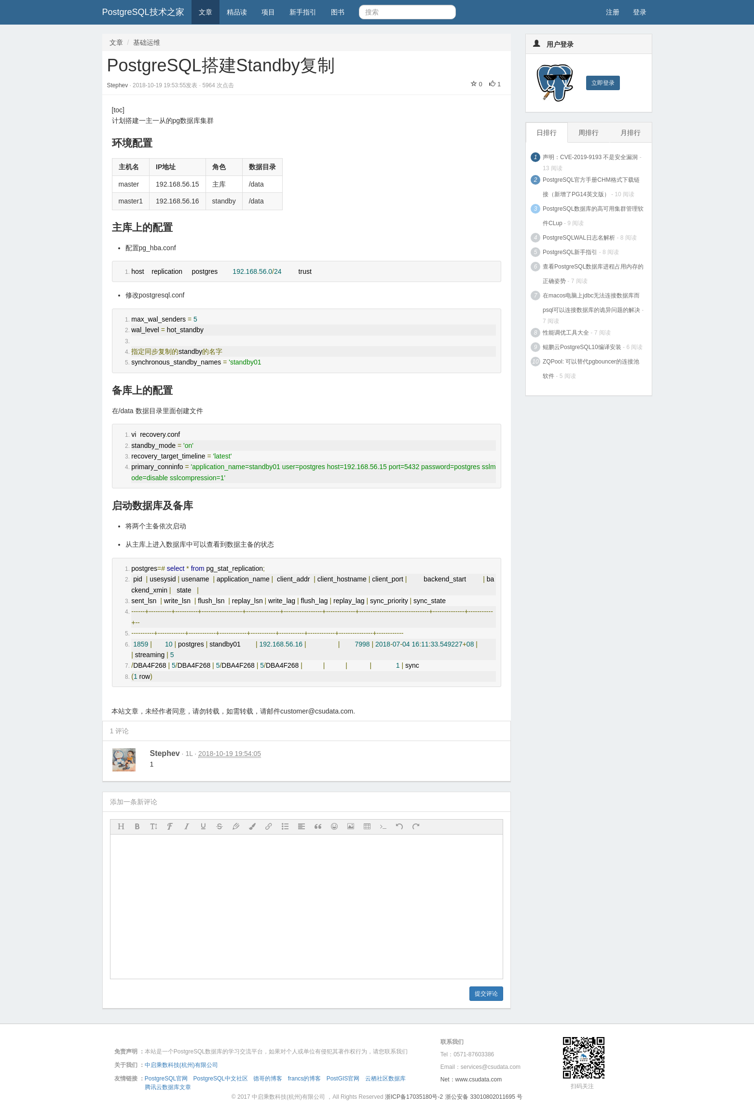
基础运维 (146, 42)
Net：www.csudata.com (471, 1079)
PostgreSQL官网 (166, 1078)
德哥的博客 (267, 1078)
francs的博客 (304, 1078)
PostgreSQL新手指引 (570, 252)
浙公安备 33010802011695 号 (483, 1096)
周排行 (588, 132)
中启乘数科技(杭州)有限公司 (181, 1065)
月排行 (630, 132)
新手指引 (302, 12)
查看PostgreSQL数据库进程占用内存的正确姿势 (593, 273)
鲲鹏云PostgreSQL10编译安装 (582, 347)
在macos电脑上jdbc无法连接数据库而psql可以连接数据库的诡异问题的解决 (591, 302)
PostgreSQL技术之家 (143, 12)
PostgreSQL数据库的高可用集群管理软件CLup (593, 216)
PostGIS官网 (343, 1078)
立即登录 (603, 83)
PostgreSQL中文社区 (220, 1078)
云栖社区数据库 (385, 1078)
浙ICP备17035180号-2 (414, 1096)
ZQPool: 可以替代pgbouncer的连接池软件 (591, 368)
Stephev (118, 85)
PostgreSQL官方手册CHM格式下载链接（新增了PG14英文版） (591, 187)
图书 (337, 12)
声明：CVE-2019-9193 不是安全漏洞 (590, 157)
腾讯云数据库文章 (168, 1087)
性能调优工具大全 (566, 332)
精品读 (237, 12)
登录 (639, 12)
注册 (612, 12)
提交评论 (486, 993)
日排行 (546, 132)
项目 (268, 12)
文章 (205, 12)
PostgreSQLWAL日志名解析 (579, 237)
